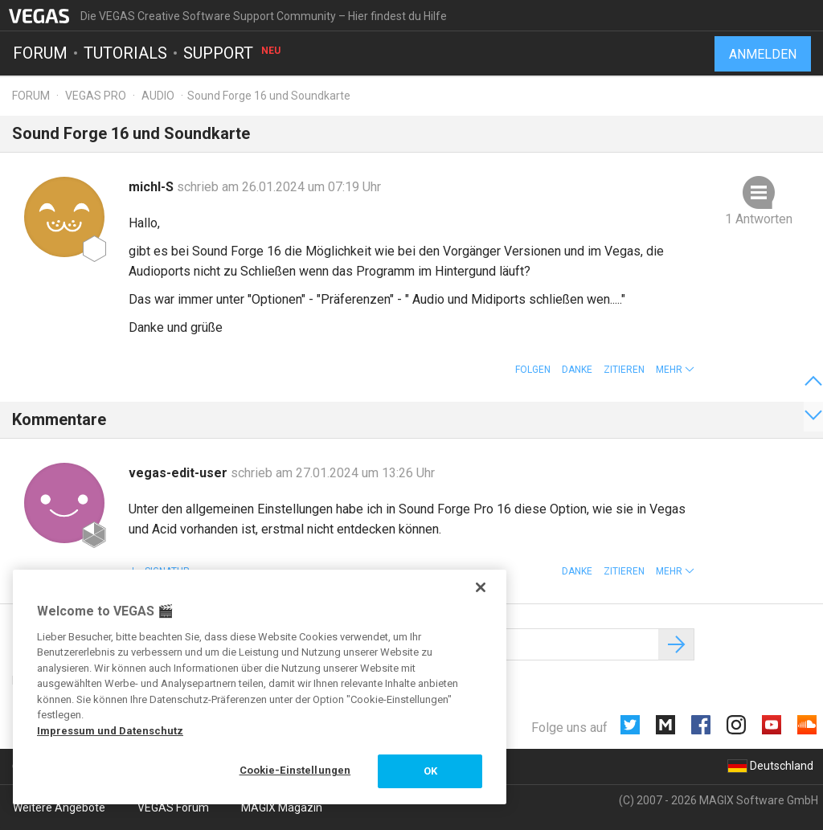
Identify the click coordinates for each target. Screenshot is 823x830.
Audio (157, 95)
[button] (675, 369)
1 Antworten (758, 219)
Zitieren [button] (624, 369)
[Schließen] (480, 587)
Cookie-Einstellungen (295, 770)
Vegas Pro (95, 95)
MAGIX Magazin (281, 807)
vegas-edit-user (180, 472)
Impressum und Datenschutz (110, 731)
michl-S (153, 186)
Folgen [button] (533, 369)
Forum (40, 53)
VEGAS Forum (173, 807)
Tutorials (125, 53)
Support (232, 53)
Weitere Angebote (59, 807)
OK (430, 771)
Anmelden (762, 54)
